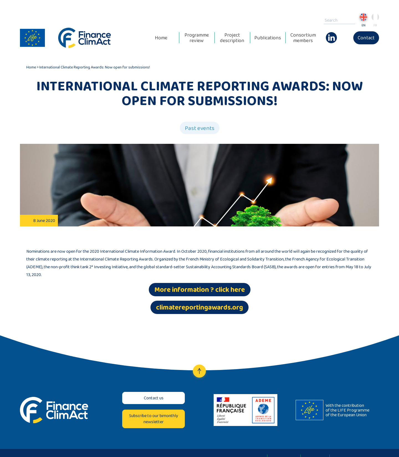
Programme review (197, 37)
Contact (366, 37)
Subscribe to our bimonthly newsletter (153, 418)
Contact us (153, 398)
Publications (267, 37)
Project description (232, 37)
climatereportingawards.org (199, 307)
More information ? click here (199, 289)
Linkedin (331, 35)
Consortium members (303, 37)
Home (161, 37)
